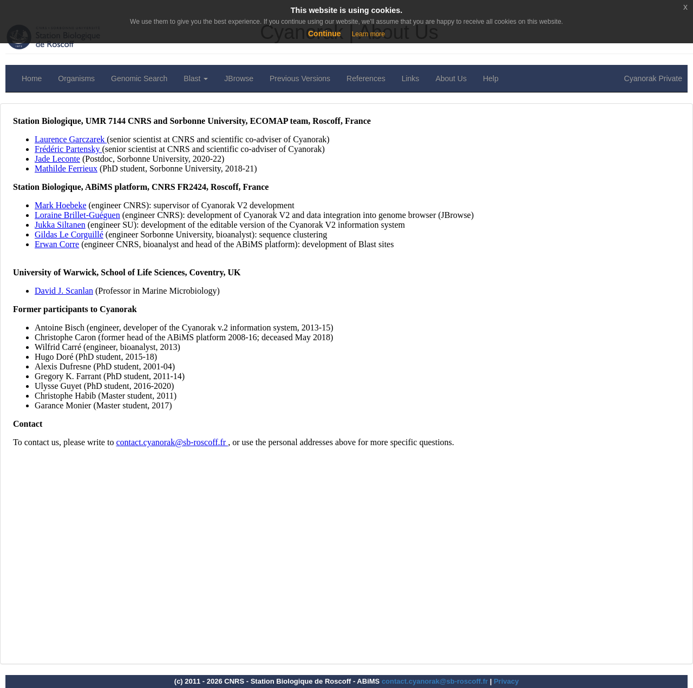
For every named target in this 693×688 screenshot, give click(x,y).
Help (491, 78)
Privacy (506, 681)
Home (32, 78)
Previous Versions (300, 78)
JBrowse (238, 78)
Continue (324, 33)
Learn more (368, 34)
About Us (451, 78)
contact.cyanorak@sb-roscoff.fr (435, 681)
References (365, 78)
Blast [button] (196, 78)
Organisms (76, 78)
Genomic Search (139, 78)
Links (411, 78)
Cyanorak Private (653, 78)
